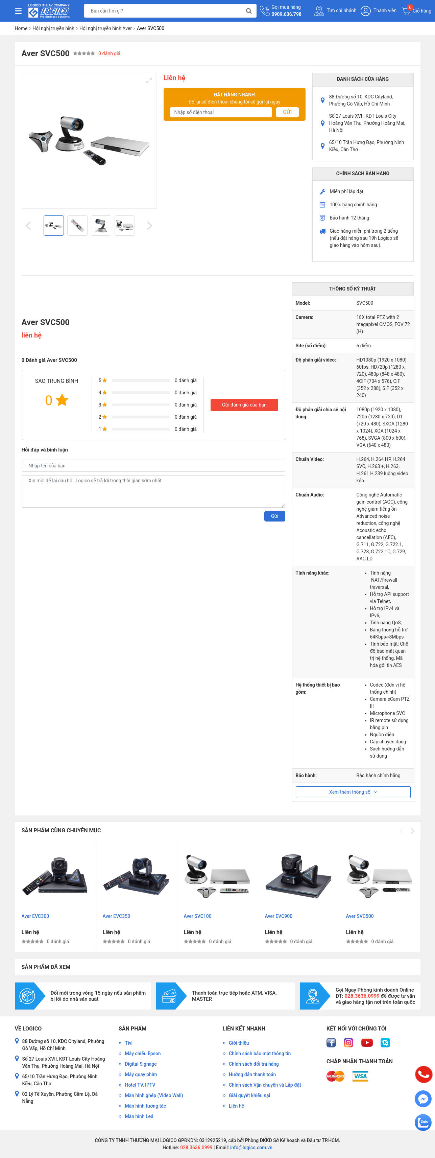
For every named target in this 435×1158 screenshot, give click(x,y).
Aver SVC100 (198, 916)
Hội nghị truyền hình (53, 28)
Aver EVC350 (116, 916)
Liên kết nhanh (244, 1028)
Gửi (287, 112)
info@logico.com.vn (250, 1147)
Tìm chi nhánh (335, 11)
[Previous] (29, 225)
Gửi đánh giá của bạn (244, 405)
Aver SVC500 (360, 916)
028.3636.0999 (196, 1147)
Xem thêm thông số (353, 792)
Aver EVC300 (35, 916)
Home (21, 28)
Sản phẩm (132, 1028)
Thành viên (378, 11)
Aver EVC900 (279, 916)
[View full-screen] (149, 80)
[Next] (149, 225)
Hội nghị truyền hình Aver (105, 28)
